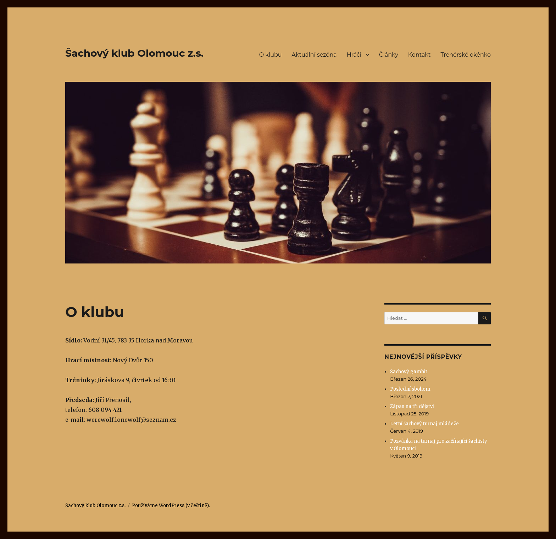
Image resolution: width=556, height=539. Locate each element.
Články (388, 54)
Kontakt (419, 54)
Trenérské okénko (465, 54)
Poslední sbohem (410, 389)
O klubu (270, 54)
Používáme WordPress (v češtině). (171, 506)
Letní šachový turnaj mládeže (424, 424)
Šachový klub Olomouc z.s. (134, 53)
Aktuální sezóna (314, 54)
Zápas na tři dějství (412, 406)
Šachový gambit (408, 372)
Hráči (354, 54)
